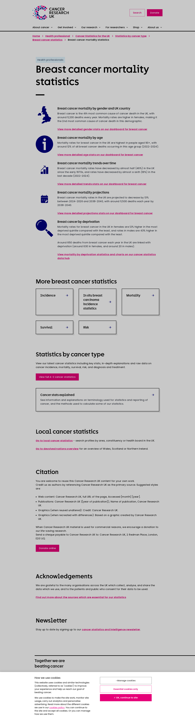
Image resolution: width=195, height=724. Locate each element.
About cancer (42, 27)
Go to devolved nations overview (57, 448)
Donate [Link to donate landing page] (154, 12)
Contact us (104, 683)
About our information (48, 677)
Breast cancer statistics (47, 39)
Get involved (67, 27)
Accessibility (73, 683)
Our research (91, 27)
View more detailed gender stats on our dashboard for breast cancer (102, 129)
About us (155, 27)
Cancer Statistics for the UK (92, 36)
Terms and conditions (78, 677)
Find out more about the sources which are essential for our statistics (81, 597)
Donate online (47, 548)
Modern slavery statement (144, 677)
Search (137, 12)
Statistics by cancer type (131, 36)
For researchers (117, 27)
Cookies (39, 683)
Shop (138, 27)
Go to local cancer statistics (54, 440)
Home (36, 36)
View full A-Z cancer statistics (57, 377)
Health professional (57, 36)
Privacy (102, 677)
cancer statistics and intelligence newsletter (111, 629)
